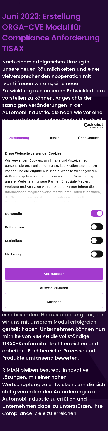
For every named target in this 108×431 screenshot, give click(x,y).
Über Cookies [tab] (88, 138)
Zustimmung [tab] (19, 138)
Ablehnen (54, 302)
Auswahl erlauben (54, 288)
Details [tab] (54, 138)
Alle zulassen (54, 274)
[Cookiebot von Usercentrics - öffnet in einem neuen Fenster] (84, 125)
